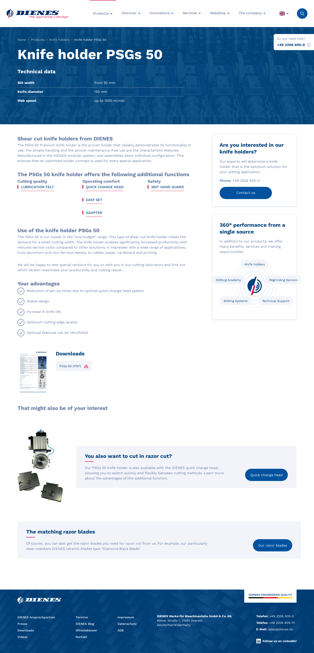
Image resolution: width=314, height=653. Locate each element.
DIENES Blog (85, 624)
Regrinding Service (283, 280)
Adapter (94, 213)
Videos (22, 637)
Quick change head (105, 187)
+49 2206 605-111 (282, 622)
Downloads (25, 630)
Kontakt (81, 637)
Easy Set (94, 200)
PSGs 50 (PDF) (70, 366)
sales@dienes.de (280, 629)
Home (21, 39)
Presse (22, 624)
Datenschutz (127, 624)
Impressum (126, 617)
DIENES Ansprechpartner (36, 617)
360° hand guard (167, 187)
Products (37, 39)
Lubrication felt (37, 187)
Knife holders (59, 39)
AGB (121, 630)
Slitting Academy (228, 280)
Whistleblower (86, 630)
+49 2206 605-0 (291, 45)
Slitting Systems (235, 301)
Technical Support (275, 301)
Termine (82, 617)
